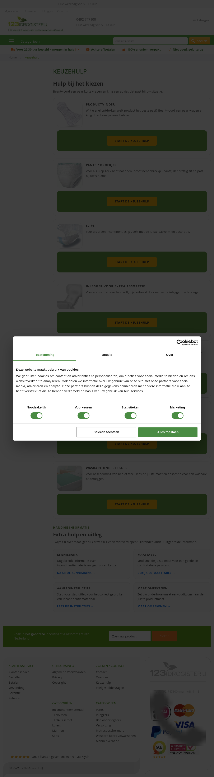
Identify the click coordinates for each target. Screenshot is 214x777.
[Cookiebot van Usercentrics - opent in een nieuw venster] (179, 343)
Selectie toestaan (106, 432)
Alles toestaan (168, 432)
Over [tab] (169, 354)
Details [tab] (107, 354)
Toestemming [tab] (44, 354)
